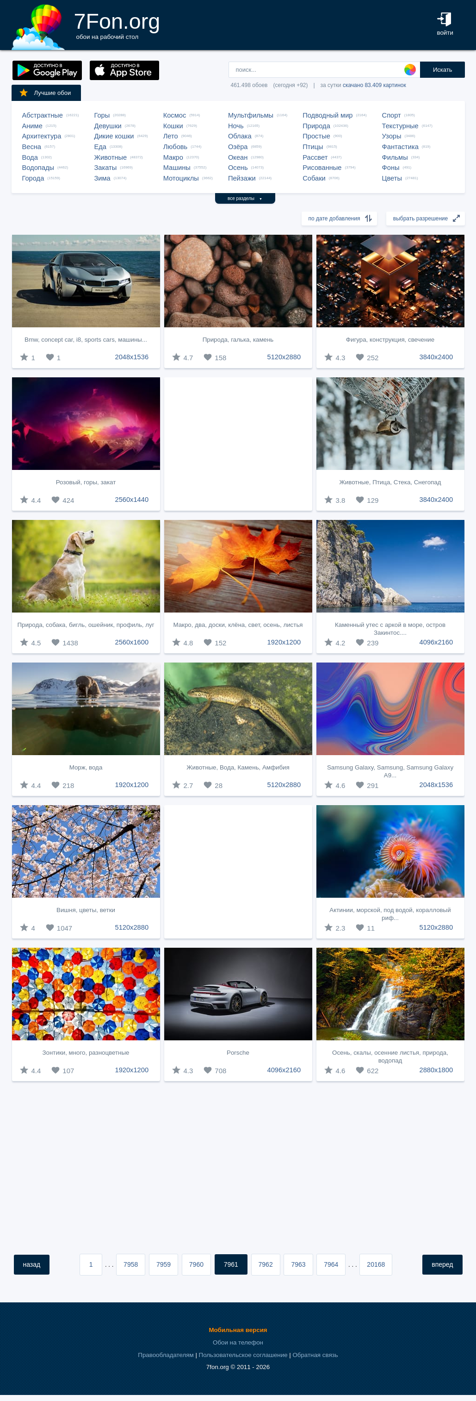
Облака (240, 136)
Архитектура (42, 136)
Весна (32, 146)
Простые (316, 136)
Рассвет (315, 157)
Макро (173, 157)
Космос (174, 115)
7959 (163, 1264)
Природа (316, 126)
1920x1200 (284, 642)
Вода (30, 157)
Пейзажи (242, 178)
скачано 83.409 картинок (374, 85)
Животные (110, 157)
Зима (102, 178)
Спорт (391, 115)
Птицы (313, 146)
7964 (331, 1264)
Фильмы (395, 157)
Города (33, 178)
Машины (177, 167)
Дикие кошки (114, 136)
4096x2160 (436, 642)
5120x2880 (284, 357)
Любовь (175, 146)
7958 (131, 1264)
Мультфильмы (250, 115)
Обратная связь (315, 1355)
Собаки (314, 178)
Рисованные (322, 167)
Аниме (32, 126)
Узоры (392, 136)
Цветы (392, 178)
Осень (238, 167)
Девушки (108, 126)
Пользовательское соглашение (243, 1355)
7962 (266, 1264)
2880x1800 (436, 1070)
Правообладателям (165, 1355)
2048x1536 (132, 357)
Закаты (105, 167)
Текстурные (400, 126)
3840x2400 (436, 357)
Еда (100, 146)
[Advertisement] (238, 444)
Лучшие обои (45, 93)
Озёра (238, 146)
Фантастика (400, 146)
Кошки (173, 126)
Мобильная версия (238, 1330)
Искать (442, 69)
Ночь (236, 126)
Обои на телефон (238, 1342)
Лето (170, 136)
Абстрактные (42, 115)
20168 (376, 1264)
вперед (442, 1264)
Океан (237, 157)
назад (32, 1264)
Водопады (38, 167)
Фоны (391, 167)
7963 (298, 1264)
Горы (102, 115)
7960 (196, 1264)
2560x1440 (132, 499)
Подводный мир (327, 115)
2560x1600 (132, 642)
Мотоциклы (181, 178)
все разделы (245, 198)
